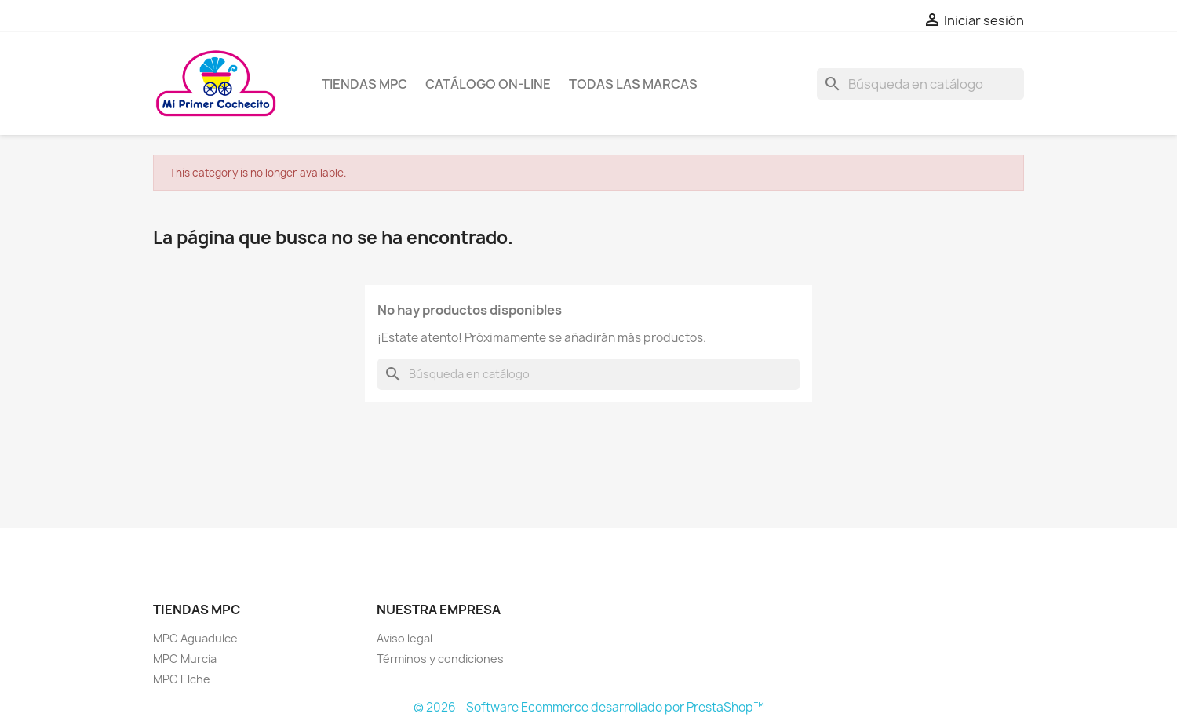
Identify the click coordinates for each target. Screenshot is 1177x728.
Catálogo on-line (488, 84)
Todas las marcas (633, 84)
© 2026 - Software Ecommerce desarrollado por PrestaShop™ (589, 707)
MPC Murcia (185, 658)
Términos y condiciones (440, 658)
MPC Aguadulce (195, 638)
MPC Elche (181, 679)
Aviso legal (404, 638)
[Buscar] (920, 84)
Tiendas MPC (364, 84)
